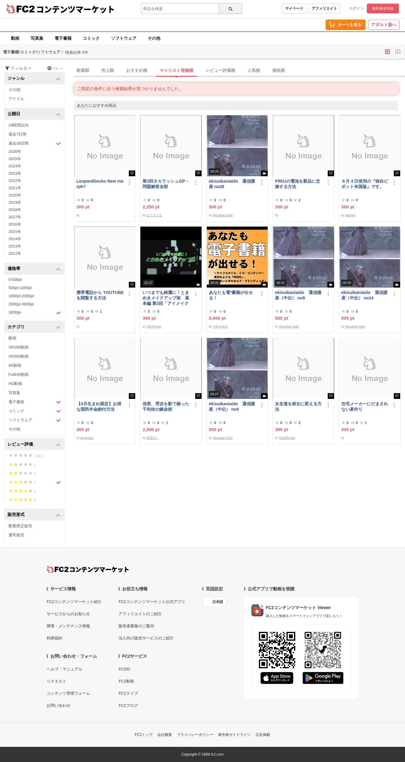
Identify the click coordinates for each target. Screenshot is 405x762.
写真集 (37, 38)
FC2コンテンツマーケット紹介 (74, 601)
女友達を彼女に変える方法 (298, 406)
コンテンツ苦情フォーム (68, 693)
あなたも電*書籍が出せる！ (231, 295)
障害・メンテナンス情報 (68, 626)
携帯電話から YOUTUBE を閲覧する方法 (100, 295)
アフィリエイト (324, 8)
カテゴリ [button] (34, 327)
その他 (154, 38)
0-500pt (15, 279)
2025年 (14, 159)
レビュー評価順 (220, 70)
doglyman (86, 438)
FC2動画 (126, 681)
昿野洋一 (153, 438)
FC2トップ (144, 735)
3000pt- (34, 312)
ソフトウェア (123, 38)
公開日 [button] (34, 114)
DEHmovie (154, 326)
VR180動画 (18, 347)
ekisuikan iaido (223, 215)
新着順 (82, 70)
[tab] (239, 71)
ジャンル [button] (34, 79)
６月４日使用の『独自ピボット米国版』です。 (364, 184)
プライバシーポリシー (195, 735)
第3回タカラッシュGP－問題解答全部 (165, 184)
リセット (55, 68)
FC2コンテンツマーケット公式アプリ (152, 601)
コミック (91, 38)
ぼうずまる (154, 215)
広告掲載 (263, 735)
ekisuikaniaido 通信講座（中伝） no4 (232, 406)
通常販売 (16, 535)
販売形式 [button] (34, 515)
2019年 (14, 202)
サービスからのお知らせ (68, 614)
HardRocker (287, 438)
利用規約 (54, 638)
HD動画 (15, 383)
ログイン (356, 8)
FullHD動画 (18, 374)
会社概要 (164, 735)
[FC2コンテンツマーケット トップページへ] (88, 569)
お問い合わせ (58, 705)
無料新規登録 (383, 8)
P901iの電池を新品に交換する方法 (297, 184)
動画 (15, 38)
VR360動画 (18, 356)
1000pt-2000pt (21, 296)
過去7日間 (17, 134)
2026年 (14, 151)
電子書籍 (63, 38)
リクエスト (56, 681)
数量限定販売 (20, 526)
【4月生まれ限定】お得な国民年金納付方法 (98, 406)
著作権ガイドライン (234, 735)
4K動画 (14, 365)
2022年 (14, 180)
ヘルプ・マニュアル (64, 669)
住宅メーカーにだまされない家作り (364, 406)
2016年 (14, 224)
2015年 (14, 231)
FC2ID (124, 669)
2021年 (14, 188)
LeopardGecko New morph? (100, 184)
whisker (350, 215)
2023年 (14, 173)
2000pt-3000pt (21, 304)
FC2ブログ (128, 705)
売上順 (107, 70)
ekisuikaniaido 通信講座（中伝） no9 (298, 295)
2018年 (14, 209)
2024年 (14, 166)
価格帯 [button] (34, 269)
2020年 (14, 195)
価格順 (278, 70)
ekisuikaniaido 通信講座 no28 (232, 184)
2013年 (14, 246)
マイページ (294, 8)
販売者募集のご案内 (136, 626)
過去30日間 (34, 143)
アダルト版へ (384, 24)
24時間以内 (18, 125)
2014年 (14, 239)
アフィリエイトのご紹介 (140, 614)
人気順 (253, 70)
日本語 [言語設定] (217, 602)
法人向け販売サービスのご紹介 (146, 638)
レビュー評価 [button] (34, 444)
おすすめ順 (136, 70)
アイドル (16, 98)
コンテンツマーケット (75, 9)
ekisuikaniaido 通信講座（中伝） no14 (364, 295)
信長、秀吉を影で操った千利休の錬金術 (165, 406)
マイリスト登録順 (176, 70)
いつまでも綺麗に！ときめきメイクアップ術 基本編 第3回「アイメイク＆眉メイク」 (165, 298)
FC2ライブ (128, 693)
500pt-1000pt (20, 287)
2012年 (14, 253)
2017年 (14, 217)
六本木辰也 (220, 326)
